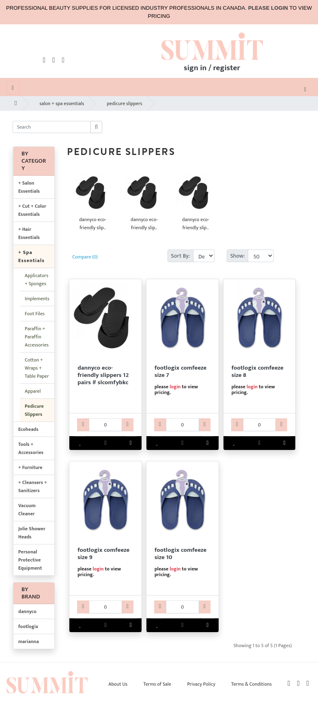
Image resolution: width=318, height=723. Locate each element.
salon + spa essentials (62, 103)
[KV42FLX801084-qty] (259, 424)
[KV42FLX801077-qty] (182, 424)
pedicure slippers (124, 103)
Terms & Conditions (251, 684)
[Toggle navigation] (305, 89)
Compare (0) (85, 257)
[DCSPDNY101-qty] (105, 424)
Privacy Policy (201, 684)
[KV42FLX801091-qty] (105, 606)
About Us (117, 684)
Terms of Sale (158, 684)
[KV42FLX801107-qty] (182, 606)
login (175, 387)
